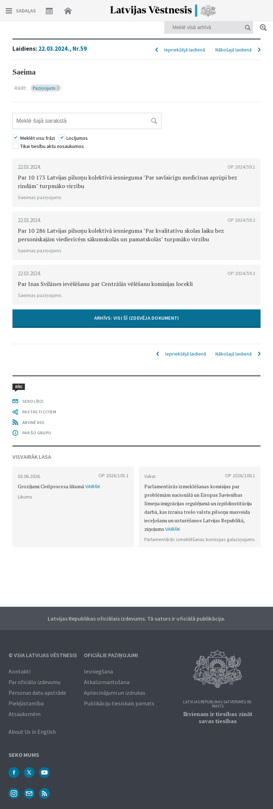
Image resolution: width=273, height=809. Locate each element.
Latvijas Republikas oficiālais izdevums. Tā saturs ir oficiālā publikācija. (136, 618)
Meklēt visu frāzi (37, 138)
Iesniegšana (98, 671)
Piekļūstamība (26, 703)
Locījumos (77, 138)
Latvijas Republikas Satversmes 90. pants (217, 704)
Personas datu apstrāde (37, 692)
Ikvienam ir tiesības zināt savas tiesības (217, 717)
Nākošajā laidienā (233, 49)
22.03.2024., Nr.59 (62, 49)
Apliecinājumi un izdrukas (114, 692)
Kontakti (20, 671)
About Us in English (32, 731)
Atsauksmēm (25, 713)
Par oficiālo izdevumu (34, 682)
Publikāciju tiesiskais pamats (119, 703)
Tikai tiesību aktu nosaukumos (52, 146)
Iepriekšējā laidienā (184, 49)
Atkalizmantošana (106, 682)
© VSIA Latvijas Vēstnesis (43, 655)
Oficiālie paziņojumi (111, 655)
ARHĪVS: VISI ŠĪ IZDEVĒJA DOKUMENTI (136, 318)
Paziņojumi (46, 88)
